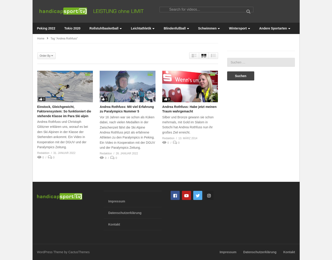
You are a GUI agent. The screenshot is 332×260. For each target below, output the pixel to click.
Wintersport (239, 28)
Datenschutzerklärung (124, 213)
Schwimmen (209, 28)
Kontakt (114, 224)
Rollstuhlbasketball (105, 28)
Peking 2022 (46, 28)
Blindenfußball (176, 28)
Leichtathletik (143, 28)
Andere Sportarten (274, 28)
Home (41, 38)
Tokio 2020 (72, 28)
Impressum (116, 201)
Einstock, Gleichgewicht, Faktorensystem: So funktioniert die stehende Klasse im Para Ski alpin (64, 111)
